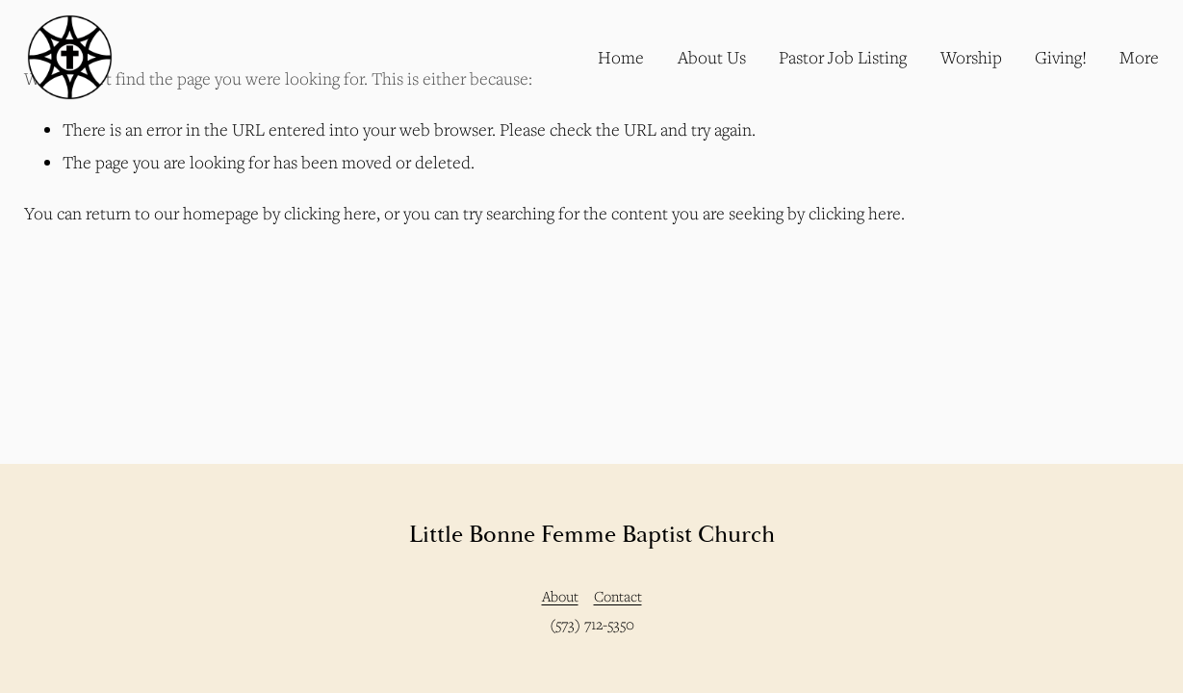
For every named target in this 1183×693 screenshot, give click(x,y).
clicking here (330, 213)
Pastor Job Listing (843, 57)
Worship (971, 57)
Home (621, 57)
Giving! (1061, 57)
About (560, 595)
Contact (618, 595)
